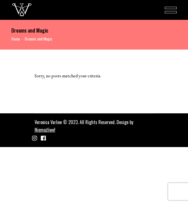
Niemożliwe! (45, 129)
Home (15, 39)
